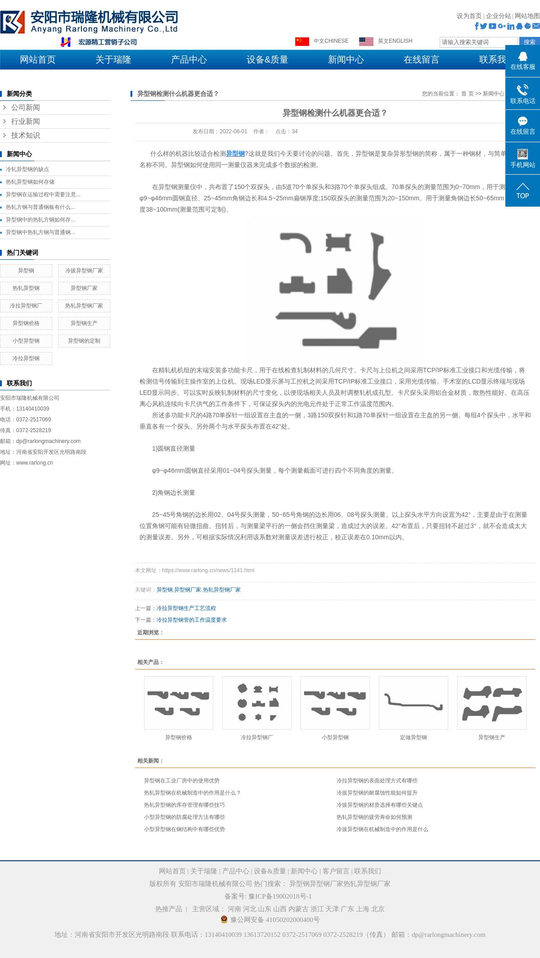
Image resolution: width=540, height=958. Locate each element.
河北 (249, 909)
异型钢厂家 (84, 288)
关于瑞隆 (113, 59)
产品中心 (189, 59)
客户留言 (336, 871)
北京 (378, 909)
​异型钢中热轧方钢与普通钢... (40, 232)
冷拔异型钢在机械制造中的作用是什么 (382, 829)
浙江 (317, 909)
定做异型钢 (413, 737)
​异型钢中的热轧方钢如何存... (40, 220)
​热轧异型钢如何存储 (30, 182)
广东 (347, 909)
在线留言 (422, 59)
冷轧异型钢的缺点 (27, 169)
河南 (234, 909)
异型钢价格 (26, 323)
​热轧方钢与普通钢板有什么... (40, 207)
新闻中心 (346, 59)
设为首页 (469, 16)
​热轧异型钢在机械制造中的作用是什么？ (192, 793)
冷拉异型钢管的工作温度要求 (192, 620)
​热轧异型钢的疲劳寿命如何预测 (374, 817)
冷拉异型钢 (26, 358)
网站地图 (527, 16)
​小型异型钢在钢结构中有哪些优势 (184, 829)
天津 (332, 909)
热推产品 (168, 909)
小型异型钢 (26, 341)
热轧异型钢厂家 (84, 306)
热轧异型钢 (26, 288)
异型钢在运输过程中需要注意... (43, 194)
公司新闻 (25, 107)
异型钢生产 (84, 323)
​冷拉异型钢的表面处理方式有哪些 (377, 780)
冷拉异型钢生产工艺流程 (186, 608)
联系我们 (497, 59)
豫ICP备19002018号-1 (280, 896)
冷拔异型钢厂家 (84, 270)
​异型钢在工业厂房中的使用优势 (182, 780)
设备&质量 (267, 59)
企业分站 (498, 16)
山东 (264, 909)
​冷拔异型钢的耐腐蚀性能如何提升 (377, 793)
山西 (280, 909)
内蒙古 (298, 909)
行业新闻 (25, 121)
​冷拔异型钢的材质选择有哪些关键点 (380, 805)
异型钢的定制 (84, 341)
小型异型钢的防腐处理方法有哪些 (184, 817)
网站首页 (38, 59)
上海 (362, 909)
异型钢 (26, 270)
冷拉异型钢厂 (26, 306)
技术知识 (25, 135)
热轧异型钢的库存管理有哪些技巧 (184, 805)
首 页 (467, 93)
